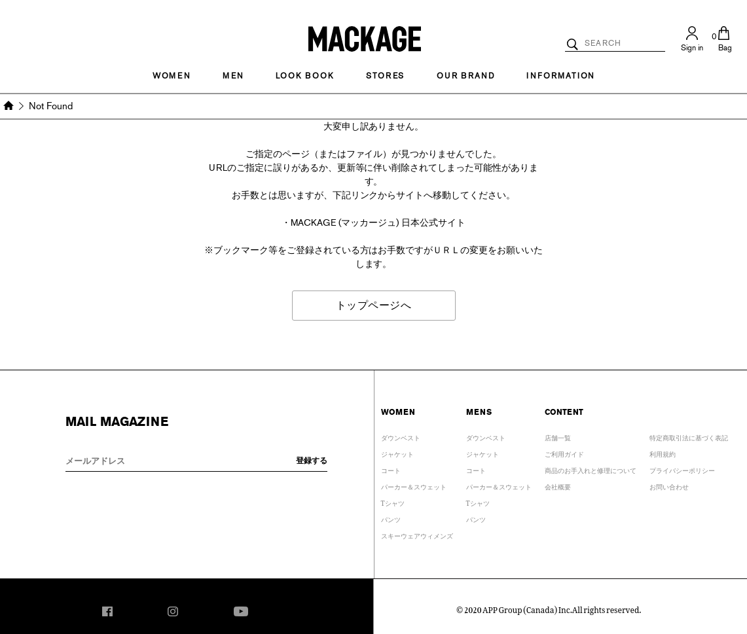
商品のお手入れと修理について (590, 469)
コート (391, 469)
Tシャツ (393, 501)
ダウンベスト (400, 436)
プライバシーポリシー (682, 469)
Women (172, 75)
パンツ (391, 518)
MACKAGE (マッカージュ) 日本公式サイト (378, 222)
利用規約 (662, 452)
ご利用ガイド (564, 452)
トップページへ (374, 305)
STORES (385, 75)
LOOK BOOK (305, 75)
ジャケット (397, 452)
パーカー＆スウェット (413, 485)
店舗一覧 (558, 436)
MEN (233, 75)
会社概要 (558, 485)
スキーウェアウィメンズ (417, 534)
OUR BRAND (465, 75)
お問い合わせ (669, 485)
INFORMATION (560, 75)
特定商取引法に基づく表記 (688, 436)
